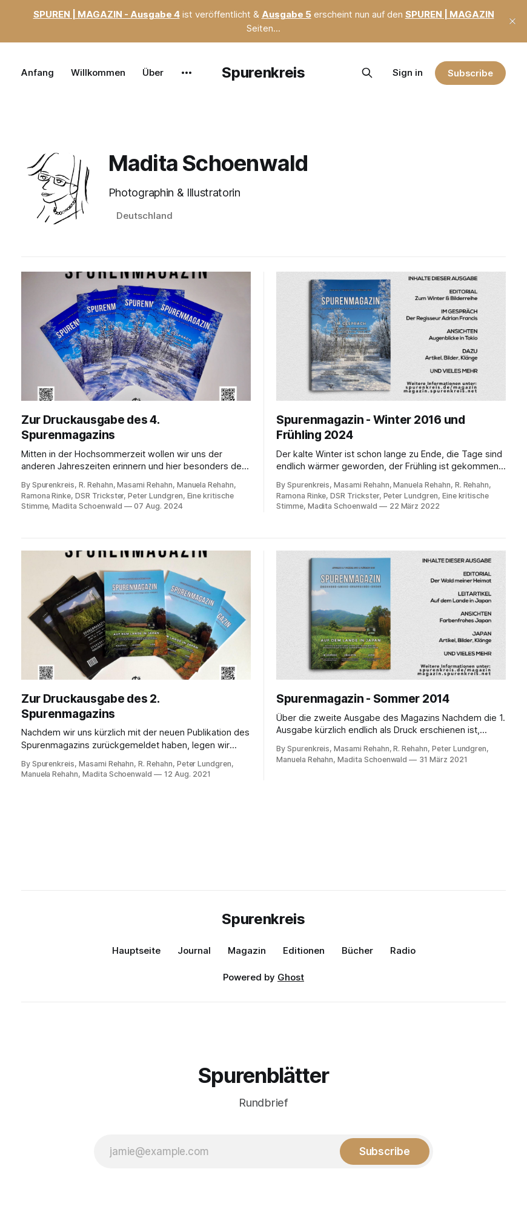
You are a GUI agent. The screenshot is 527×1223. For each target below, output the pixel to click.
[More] (186, 72)
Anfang (37, 72)
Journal (194, 950)
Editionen (304, 950)
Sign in (408, 72)
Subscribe (470, 73)
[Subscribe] (384, 1151)
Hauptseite (136, 950)
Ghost (290, 977)
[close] (512, 21)
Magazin (247, 950)
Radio (403, 950)
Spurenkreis (263, 72)
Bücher (357, 950)
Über (153, 72)
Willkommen (98, 72)
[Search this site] (367, 72)
